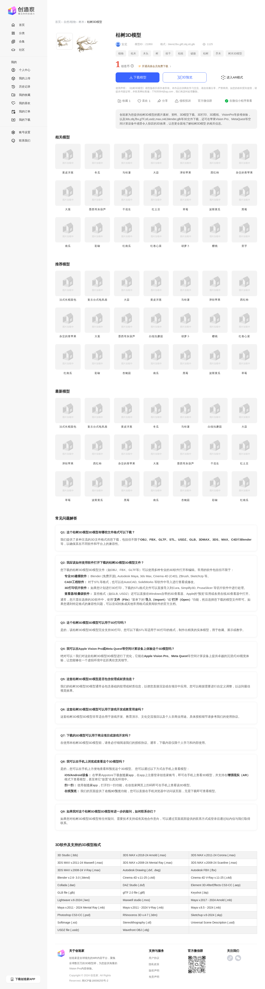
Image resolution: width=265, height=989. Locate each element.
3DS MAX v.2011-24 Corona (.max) (213, 855)
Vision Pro (75, 968)
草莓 (185, 209)
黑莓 (244, 209)
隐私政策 (154, 964)
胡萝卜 (185, 245)
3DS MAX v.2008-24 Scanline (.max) (214, 862)
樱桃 (215, 245)
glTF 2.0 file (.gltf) (134, 892)
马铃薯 (126, 172)
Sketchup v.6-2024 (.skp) (206, 915)
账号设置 (20, 132)
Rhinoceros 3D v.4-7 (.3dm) (140, 915)
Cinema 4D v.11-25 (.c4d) (139, 877)
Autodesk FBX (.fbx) (203, 870)
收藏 (124, 101)
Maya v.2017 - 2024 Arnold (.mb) (211, 900)
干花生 (126, 209)
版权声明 (154, 970)
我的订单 (20, 112)
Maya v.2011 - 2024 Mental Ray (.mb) (81, 907)
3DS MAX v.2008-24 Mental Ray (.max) (147, 862)
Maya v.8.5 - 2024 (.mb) (206, 907)
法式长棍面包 (67, 299)
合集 (18, 42)
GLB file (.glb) (66, 892)
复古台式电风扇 (97, 299)
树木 (81, 21)
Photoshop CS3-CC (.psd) (73, 915)
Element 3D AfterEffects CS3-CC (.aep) (216, 885)
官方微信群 (205, 100)
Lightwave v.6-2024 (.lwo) (73, 900)
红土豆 (156, 209)
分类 (18, 33)
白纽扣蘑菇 (156, 336)
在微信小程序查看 (238, 101)
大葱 (68, 209)
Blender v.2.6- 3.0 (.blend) (73, 877)
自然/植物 (70, 21)
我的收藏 (20, 95)
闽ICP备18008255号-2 (95, 980)
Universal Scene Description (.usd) (213, 922)
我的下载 (20, 120)
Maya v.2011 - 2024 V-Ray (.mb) (143, 907)
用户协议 (154, 957)
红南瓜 (126, 245)
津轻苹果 (185, 172)
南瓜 (68, 245)
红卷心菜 (156, 245)
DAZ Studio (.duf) (134, 885)
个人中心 (20, 70)
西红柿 (215, 172)
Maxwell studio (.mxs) (136, 900)
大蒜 (156, 172)
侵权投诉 (183, 101)
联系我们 (20, 141)
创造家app (126, 775)
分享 (162, 101)
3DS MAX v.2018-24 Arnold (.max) (144, 855)
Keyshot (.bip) (199, 892)
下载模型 (137, 77)
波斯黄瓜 (215, 209)
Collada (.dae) (66, 885)
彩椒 (97, 245)
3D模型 (88, 845)
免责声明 (154, 976)
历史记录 (20, 87)
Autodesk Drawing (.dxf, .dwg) (142, 870)
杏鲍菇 (126, 373)
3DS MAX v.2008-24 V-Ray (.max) (78, 870)
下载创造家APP (22, 979)
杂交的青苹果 (244, 172)
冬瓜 (97, 172)
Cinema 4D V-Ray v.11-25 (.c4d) (211, 877)
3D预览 (184, 77)
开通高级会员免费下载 (155, 66)
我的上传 (20, 78)
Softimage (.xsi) (67, 922)
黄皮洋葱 (68, 172)
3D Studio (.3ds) (67, 855)
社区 (18, 50)
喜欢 (143, 101)
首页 (18, 25)
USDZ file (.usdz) (68, 930)
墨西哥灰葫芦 (97, 209)
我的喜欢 (20, 103)
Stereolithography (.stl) (137, 922)
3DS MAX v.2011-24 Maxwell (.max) (80, 862)
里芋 (244, 245)
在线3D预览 (113, 791)
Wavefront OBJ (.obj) (136, 930)
